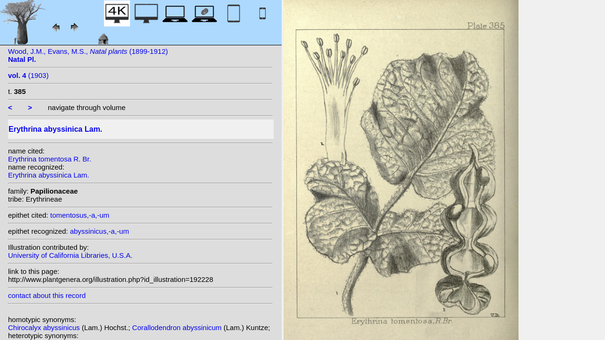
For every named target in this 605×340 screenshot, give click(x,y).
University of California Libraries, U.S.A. (70, 255)
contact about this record (47, 295)
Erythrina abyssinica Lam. (48, 175)
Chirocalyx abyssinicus (45, 327)
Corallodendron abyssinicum (178, 327)
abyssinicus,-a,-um (99, 231)
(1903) (28, 75)
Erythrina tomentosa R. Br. (49, 159)
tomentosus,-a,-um (79, 215)
